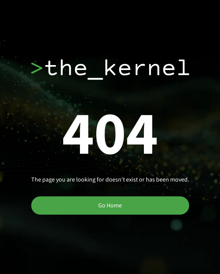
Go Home (110, 205)
